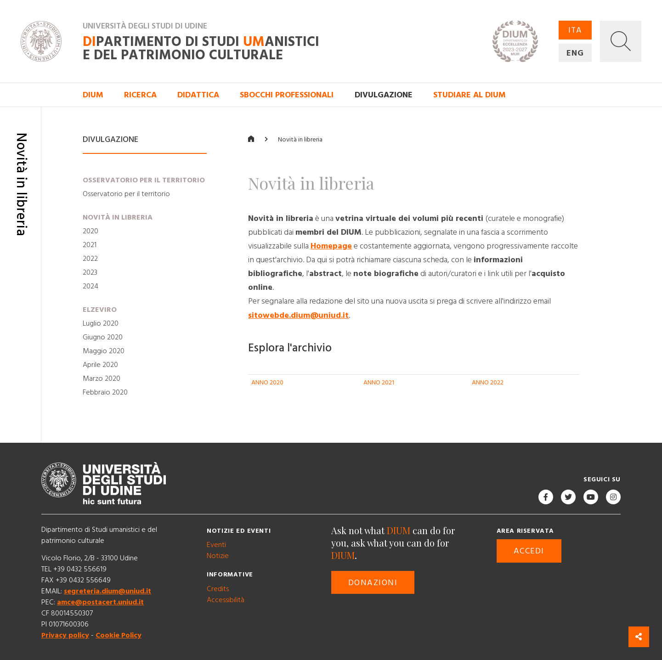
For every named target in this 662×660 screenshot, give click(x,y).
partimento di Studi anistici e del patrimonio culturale (201, 49)
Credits (218, 589)
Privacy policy (65, 635)
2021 (89, 245)
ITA (575, 30)
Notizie (218, 556)
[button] (620, 41)
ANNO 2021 (378, 382)
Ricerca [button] (140, 95)
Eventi (216, 545)
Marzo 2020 (101, 379)
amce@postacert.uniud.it (100, 602)
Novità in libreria (118, 218)
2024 (90, 287)
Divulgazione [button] (384, 95)
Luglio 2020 (101, 324)
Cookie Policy (118, 635)
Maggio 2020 (103, 351)
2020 (90, 231)
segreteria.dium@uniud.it (107, 591)
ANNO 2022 (488, 382)
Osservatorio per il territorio (144, 180)
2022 (90, 259)
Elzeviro (100, 310)
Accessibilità (225, 600)
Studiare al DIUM (469, 95)
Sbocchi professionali (287, 95)
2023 (90, 273)
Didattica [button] (198, 95)
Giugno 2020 (103, 338)
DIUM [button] (93, 95)
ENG (575, 53)
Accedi (529, 551)
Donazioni (373, 582)
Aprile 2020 (100, 365)
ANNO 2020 (267, 382)
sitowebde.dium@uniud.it (298, 315)
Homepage (331, 246)
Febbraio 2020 (105, 393)
